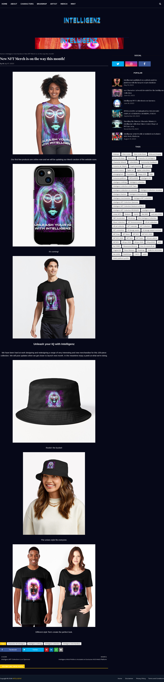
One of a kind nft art (147, 246)
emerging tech (118, 174)
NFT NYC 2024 (118, 238)
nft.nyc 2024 (138, 242)
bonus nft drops (119, 158)
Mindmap (131, 218)
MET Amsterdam (119, 218)
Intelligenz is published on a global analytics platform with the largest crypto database (140, 81)
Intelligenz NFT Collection (142, 198)
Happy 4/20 (142, 174)
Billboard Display (155, 154)
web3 (145, 254)
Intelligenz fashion (119, 194)
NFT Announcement (135, 222)
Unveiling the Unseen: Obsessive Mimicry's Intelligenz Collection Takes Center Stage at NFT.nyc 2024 (141, 123)
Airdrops (116, 154)
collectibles (133, 162)
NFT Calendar (132, 226)
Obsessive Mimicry (130, 246)
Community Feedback (149, 162)
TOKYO (137, 254)
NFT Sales (139, 238)
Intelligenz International (138, 194)
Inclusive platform (119, 178)
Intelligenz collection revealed (151, 190)
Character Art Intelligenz (16, 644)
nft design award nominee (152, 230)
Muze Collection (119, 222)
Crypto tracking (135, 166)
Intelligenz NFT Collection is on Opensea (139, 100)
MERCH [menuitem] (64, 4)
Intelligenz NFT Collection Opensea (125, 202)
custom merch (118, 170)
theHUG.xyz (127, 254)
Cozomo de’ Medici (120, 166)
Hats (151, 174)
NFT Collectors (145, 226)
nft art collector (118, 226)
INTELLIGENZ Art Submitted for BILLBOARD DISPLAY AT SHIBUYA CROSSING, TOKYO (141, 112)
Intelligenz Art (146, 178)
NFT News (126, 234)
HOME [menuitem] (4, 4)
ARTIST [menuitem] (53, 4)
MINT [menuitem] (73, 4)
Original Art (117, 250)
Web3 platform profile (121, 258)
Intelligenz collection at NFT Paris (125, 186)
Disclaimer (129, 678)
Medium (128, 214)
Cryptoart (147, 166)
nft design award (133, 230)
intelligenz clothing (35, 644)
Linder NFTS (117, 214)
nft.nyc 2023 (126, 242)
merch (136, 214)
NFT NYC (136, 234)
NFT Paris (130, 238)
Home (2, 54)
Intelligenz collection (52, 644)
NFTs (159, 242)
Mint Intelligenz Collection (147, 218)
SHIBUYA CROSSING (155, 250)
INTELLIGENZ (133, 178)
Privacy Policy (141, 678)
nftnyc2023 (151, 242)
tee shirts (116, 254)
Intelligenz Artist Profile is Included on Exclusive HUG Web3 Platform (142, 135)
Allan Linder (126, 154)
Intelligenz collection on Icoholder (125, 190)
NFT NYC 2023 (147, 234)
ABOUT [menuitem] (14, 4)
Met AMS (145, 214)
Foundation (131, 174)
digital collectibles (143, 170)
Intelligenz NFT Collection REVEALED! (126, 210)
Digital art (130, 170)
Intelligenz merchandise (14, 54)
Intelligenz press (148, 210)
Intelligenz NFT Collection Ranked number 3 (128, 206)
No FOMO (116, 246)
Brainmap (131, 158)
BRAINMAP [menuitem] (42, 4)
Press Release (129, 250)
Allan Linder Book (140, 154)
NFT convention (118, 230)
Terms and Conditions (156, 678)
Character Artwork (119, 162)
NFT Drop (116, 234)
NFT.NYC (116, 242)
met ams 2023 (156, 214)
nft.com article (152, 238)
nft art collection (151, 222)
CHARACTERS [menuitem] (27, 4)
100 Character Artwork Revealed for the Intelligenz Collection (144, 91)
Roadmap (141, 250)
